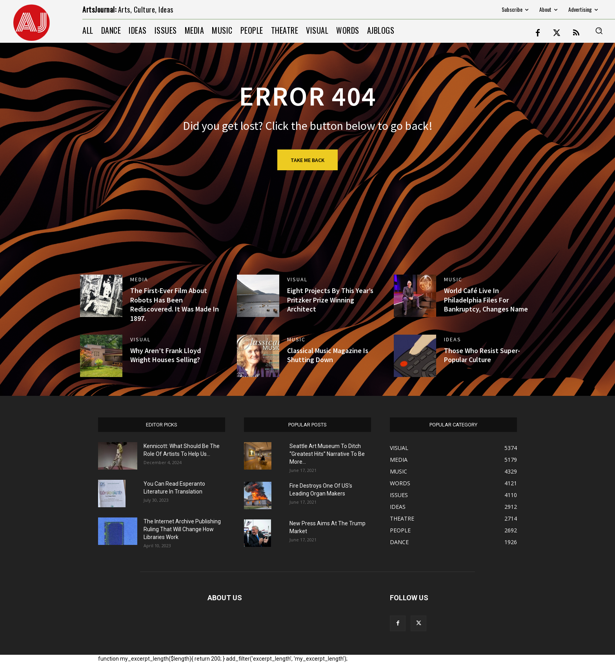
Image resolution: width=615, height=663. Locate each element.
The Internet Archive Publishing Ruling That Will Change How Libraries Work (182, 529)
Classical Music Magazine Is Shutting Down (327, 355)
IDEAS (452, 339)
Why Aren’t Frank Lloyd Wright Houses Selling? (165, 355)
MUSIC (453, 279)
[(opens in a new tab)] (101, 296)
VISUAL (297, 279)
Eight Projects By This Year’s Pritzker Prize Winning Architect (330, 299)
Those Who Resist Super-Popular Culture (482, 355)
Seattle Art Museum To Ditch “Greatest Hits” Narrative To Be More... (327, 454)
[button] (599, 30)
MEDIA (139, 279)
